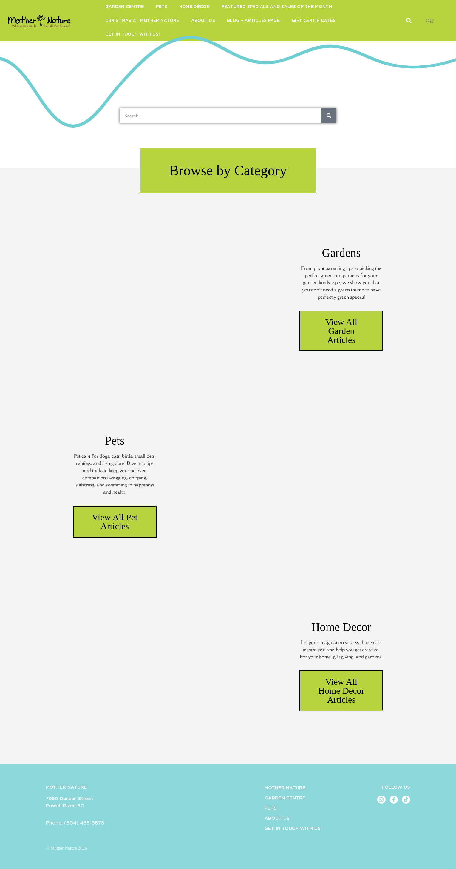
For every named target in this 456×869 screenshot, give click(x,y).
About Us (203, 21)
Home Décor (194, 7)
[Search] (328, 115)
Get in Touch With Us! (132, 34)
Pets (161, 7)
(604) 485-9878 (84, 823)
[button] (228, 170)
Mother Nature (285, 788)
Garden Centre (124, 7)
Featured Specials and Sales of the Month (277, 7)
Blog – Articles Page (253, 21)
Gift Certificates (314, 21)
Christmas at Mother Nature (142, 21)
